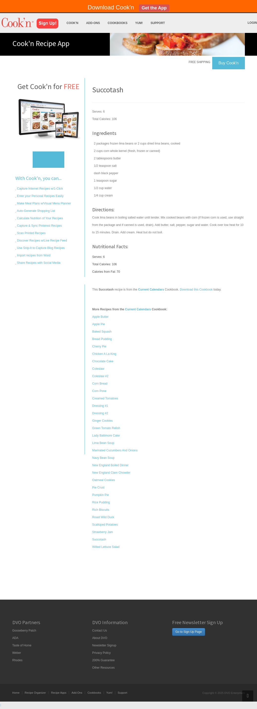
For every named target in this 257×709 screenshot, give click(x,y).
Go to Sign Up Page (188, 632)
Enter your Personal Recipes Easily (40, 196)
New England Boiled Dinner (110, 465)
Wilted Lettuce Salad (105, 547)
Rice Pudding (101, 502)
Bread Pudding (102, 339)
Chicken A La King (104, 354)
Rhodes (17, 660)
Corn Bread (99, 383)
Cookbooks (117, 23)
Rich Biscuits (100, 510)
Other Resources (103, 667)
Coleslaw (98, 368)
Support (158, 23)
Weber (16, 653)
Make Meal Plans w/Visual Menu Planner (43, 203)
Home (16, 692)
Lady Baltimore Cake (106, 435)
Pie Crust (98, 487)
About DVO (99, 638)
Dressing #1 (100, 406)
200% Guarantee (103, 660)
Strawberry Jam (102, 532)
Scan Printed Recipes (31, 233)
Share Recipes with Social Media (38, 263)
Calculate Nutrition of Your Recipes (39, 218)
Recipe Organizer (35, 692)
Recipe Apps (58, 692)
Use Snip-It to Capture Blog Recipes (40, 248)
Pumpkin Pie (100, 495)
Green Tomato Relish (106, 428)
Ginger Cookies (102, 420)
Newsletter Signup (104, 645)
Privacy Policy (101, 653)
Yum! (139, 23)
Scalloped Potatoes (105, 524)
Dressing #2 (100, 413)
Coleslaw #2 (100, 376)
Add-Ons (93, 23)
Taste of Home (21, 645)
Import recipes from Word (33, 255)
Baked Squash (102, 331)
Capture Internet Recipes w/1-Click (39, 188)
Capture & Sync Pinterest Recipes (39, 225)
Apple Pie (98, 324)
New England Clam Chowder (111, 472)
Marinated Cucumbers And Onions (115, 450)
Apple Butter (100, 316)
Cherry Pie (99, 346)
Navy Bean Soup (103, 458)
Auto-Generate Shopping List (35, 211)
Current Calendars (138, 309)
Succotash (99, 539)
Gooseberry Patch (24, 630)
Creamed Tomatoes (105, 398)
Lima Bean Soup (103, 443)
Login (252, 22)
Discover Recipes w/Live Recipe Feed (41, 240)
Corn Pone (99, 391)
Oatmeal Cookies (103, 480)
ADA (15, 638)
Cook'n (72, 23)
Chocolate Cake (102, 361)
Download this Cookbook (196, 289)
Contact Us (99, 630)
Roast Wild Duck (103, 517)
